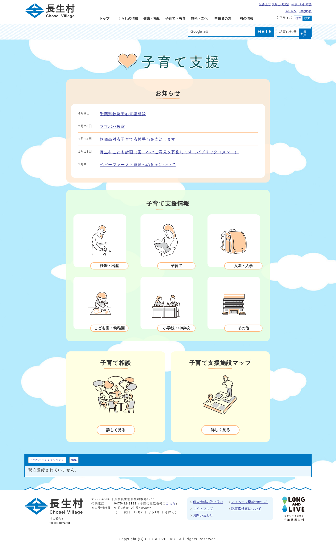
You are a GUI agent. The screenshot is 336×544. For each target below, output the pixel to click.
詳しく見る (115, 430)
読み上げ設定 (280, 4)
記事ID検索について (246, 508)
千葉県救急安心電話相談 (123, 114)
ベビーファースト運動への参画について (138, 165)
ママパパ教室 (112, 127)
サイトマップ (203, 508)
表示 (305, 33)
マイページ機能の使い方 (249, 502)
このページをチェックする (47, 460)
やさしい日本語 (301, 4)
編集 (74, 460)
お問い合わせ (203, 515)
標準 (298, 18)
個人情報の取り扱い (208, 502)
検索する (264, 32)
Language (305, 11)
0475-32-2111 (125, 503)
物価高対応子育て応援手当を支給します (138, 139)
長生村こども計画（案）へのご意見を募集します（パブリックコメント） (169, 152)
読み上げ (265, 4)
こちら (171, 503)
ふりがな (291, 11)
